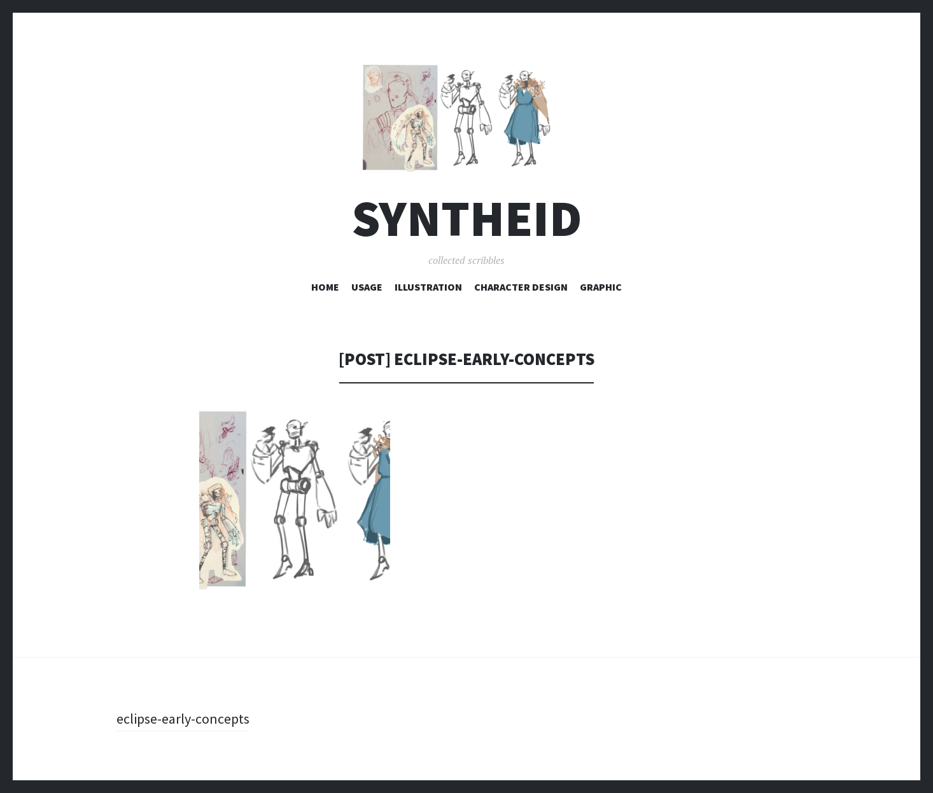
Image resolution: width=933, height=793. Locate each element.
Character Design (521, 286)
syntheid (467, 218)
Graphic (601, 286)
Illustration (428, 286)
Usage (366, 286)
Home (325, 286)
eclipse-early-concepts (182, 718)
